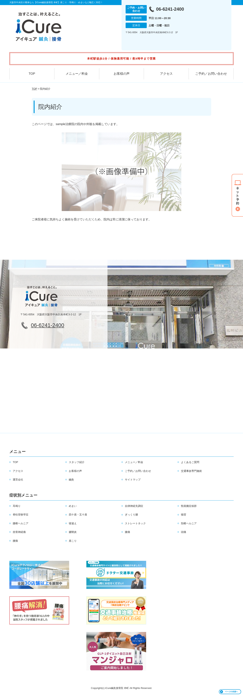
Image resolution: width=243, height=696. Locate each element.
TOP (32, 73)
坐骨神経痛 (19, 531)
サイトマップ (133, 479)
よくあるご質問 (190, 462)
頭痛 (183, 531)
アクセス (166, 73)
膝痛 (127, 531)
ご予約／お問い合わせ (211, 73)
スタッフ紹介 (76, 462)
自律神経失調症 (134, 505)
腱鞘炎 (73, 531)
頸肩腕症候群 (189, 505)
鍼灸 (71, 479)
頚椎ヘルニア (189, 523)
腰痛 (15, 540)
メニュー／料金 (77, 73)
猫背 (183, 514)
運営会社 (18, 479)
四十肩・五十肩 (78, 514)
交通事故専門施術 (191, 470)
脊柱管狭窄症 (20, 514)
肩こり (73, 540)
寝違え (73, 523)
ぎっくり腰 (131, 514)
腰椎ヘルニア (20, 523)
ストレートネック (135, 523)
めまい (73, 505)
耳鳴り (17, 505)
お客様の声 (122, 73)
